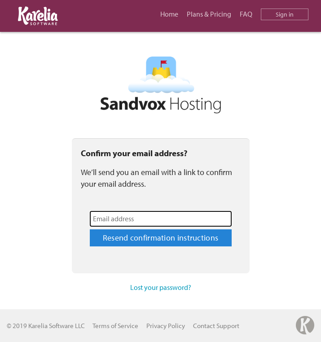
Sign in (285, 14)
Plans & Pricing (209, 13)
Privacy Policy (165, 325)
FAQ (246, 13)
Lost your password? (160, 287)
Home (169, 13)
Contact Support (216, 325)
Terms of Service (115, 325)
